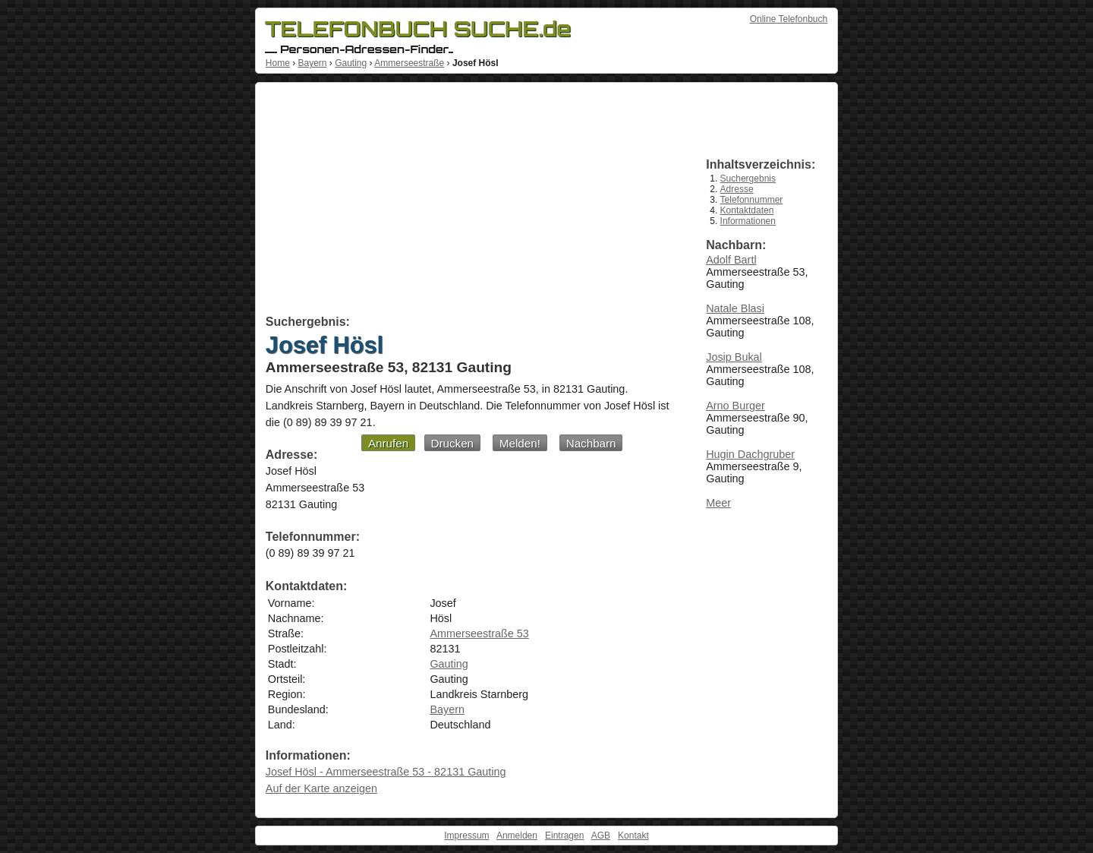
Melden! (519, 443)
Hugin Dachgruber (750, 454)
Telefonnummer (751, 199)
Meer (718, 503)
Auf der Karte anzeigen (321, 788)
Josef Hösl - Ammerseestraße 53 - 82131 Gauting (386, 772)
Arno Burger (735, 406)
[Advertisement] (469, 201)
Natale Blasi (735, 308)
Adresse (737, 189)
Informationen (748, 221)
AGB (600, 835)
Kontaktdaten (747, 210)
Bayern (312, 63)
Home (278, 63)
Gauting (351, 63)
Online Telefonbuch (789, 19)
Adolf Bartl (731, 260)
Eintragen (564, 835)
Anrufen (388, 443)
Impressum (466, 835)
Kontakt (633, 835)
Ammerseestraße (409, 63)
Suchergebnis (748, 178)
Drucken (452, 443)
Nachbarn (591, 443)
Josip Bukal (734, 357)
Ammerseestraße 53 (479, 633)
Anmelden (516, 835)
